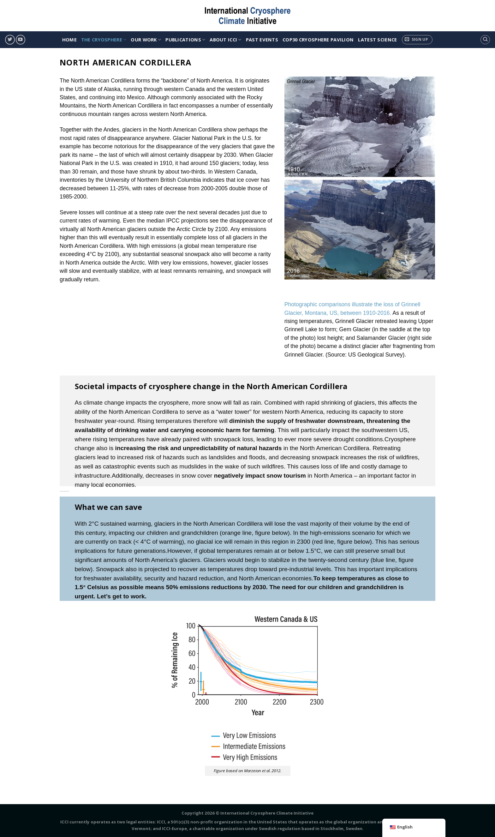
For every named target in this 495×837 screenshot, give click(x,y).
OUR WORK (146, 39)
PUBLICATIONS (185, 39)
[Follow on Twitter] (10, 40)
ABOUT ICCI (225, 39)
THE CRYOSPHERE (104, 39)
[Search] (485, 39)
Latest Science (377, 39)
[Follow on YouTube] (20, 40)
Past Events (262, 39)
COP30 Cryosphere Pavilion (318, 39)
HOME (69, 39)
